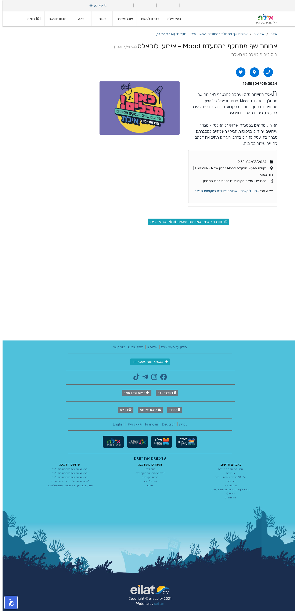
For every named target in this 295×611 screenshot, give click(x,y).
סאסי (147, 485)
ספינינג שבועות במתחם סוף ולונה (67, 469)
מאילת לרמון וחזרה (134, 393)
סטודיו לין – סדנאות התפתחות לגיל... (228, 489)
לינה (78, 19)
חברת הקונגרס (147, 477)
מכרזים (172, 410)
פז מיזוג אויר (228, 485)
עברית (180, 424)
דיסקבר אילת (164, 393)
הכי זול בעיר (147, 481)
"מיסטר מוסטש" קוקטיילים (147, 473)
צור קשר (116, 347)
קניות (99, 19)
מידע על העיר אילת (171, 347)
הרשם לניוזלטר (147, 410)
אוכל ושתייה (122, 19)
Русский (132, 424)
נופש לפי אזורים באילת (228, 469)
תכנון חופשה (55, 19)
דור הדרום (228, 497)
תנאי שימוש (133, 347)
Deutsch (166, 424)
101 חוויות (31, 19)
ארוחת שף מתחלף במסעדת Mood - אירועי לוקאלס (199, 34)
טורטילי (228, 493)
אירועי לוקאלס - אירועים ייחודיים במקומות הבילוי (225, 191)
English (116, 424)
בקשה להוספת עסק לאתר (147, 362)
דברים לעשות (147, 19)
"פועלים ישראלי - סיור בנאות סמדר (67, 481)
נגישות (123, 410)
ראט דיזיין (147, 469)
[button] (8, 602)
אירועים (256, 34)
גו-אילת (228, 473)
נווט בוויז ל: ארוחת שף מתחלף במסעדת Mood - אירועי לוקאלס (185, 222)
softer (157, 604)
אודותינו (149, 347)
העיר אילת (171, 19)
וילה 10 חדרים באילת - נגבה (228, 477)
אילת (271, 34)
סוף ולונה (228, 481)
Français (149, 424)
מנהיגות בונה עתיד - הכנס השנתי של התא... (67, 485)
